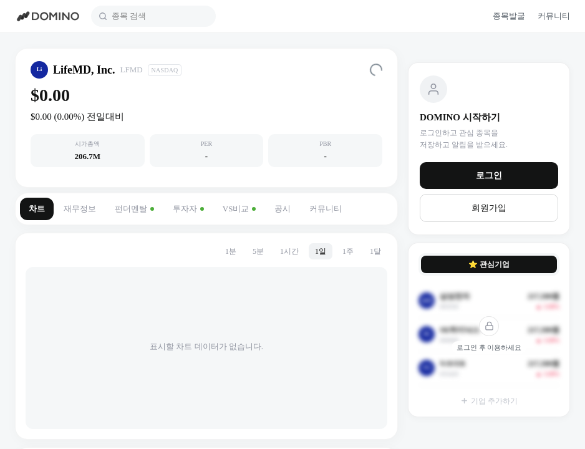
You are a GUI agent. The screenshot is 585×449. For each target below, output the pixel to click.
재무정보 (80, 208)
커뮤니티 (325, 208)
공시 (282, 208)
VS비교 (239, 208)
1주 (348, 251)
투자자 (188, 208)
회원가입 (488, 208)
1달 (375, 251)
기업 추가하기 (489, 401)
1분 (230, 251)
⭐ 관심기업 (489, 264)
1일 (320, 251)
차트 (37, 208)
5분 (258, 251)
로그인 (489, 175)
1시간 (289, 251)
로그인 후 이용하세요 (489, 347)
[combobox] (160, 16)
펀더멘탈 (134, 208)
